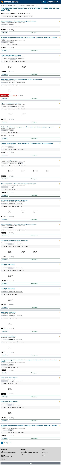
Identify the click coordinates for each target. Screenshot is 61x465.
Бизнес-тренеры (45, 452)
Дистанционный (6, 58)
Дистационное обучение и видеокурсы (29, 452)
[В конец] (10, 443)
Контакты (3, 455)
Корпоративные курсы (26, 454)
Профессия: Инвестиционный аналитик (12, 16)
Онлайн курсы (24, 451)
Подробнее (4, 32)
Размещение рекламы (5, 458)
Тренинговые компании (47, 451)
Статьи (43, 455)
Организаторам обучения (6, 456)
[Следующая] (8, 443)
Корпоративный (20, 58)
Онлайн (4, 24)
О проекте (3, 451)
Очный (11, 24)
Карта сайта (3, 459)
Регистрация (34, 32)
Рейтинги (44, 454)
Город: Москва (28, 16)
